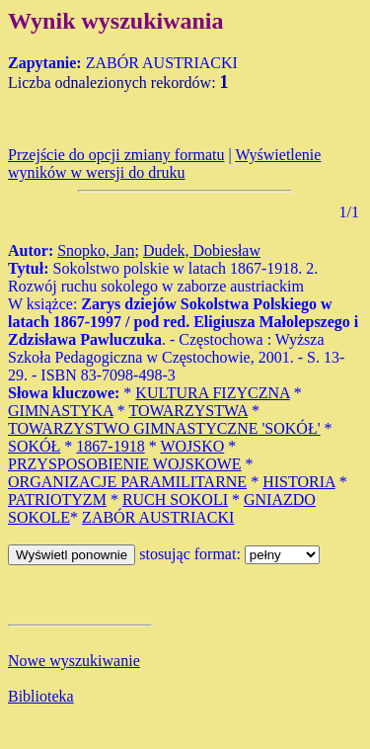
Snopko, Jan (95, 250)
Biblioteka (41, 696)
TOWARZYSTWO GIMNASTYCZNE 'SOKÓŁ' (164, 428)
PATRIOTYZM (57, 499)
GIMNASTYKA (60, 410)
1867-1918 (110, 446)
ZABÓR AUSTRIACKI (158, 517)
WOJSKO (192, 446)
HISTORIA (298, 481)
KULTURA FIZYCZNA (212, 392)
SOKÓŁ (34, 446)
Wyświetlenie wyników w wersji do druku (164, 163)
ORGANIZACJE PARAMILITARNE (127, 481)
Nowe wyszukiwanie (74, 660)
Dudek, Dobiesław (201, 250)
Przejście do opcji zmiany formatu (116, 154)
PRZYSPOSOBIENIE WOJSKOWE (125, 464)
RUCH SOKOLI (175, 499)
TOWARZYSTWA (188, 410)
